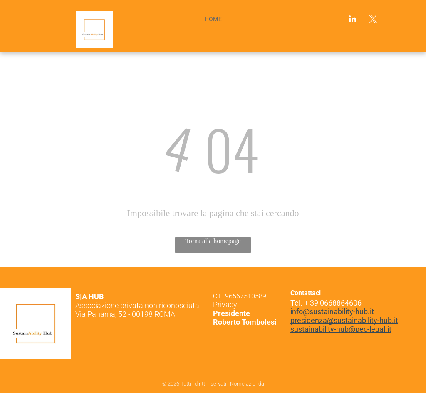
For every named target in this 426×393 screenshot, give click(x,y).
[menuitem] (213, 19)
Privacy (225, 304)
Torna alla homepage (213, 240)
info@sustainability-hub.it (332, 311)
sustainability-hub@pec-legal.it (340, 329)
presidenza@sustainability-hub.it (344, 320)
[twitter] (373, 20)
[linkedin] (353, 20)
